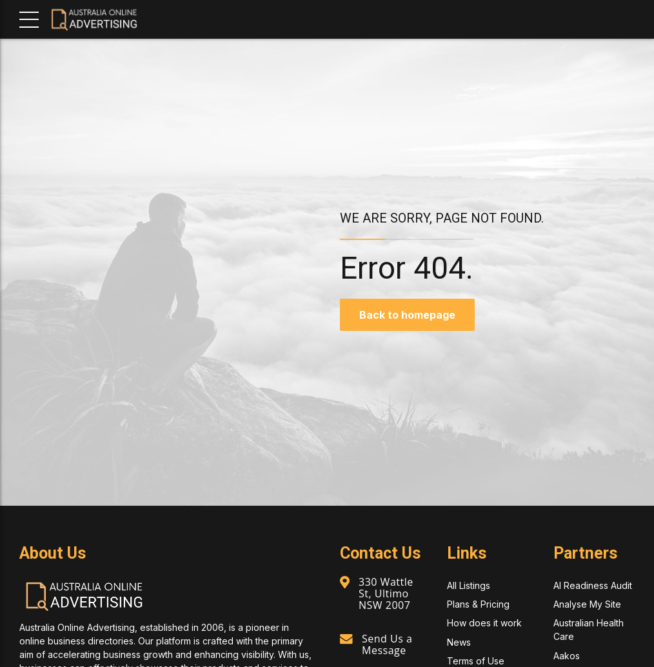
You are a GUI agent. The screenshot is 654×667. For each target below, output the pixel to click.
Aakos (566, 655)
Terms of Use (475, 660)
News (459, 642)
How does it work (484, 622)
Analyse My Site (587, 604)
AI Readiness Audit (592, 585)
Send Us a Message (387, 644)
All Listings (468, 585)
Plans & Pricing (478, 604)
